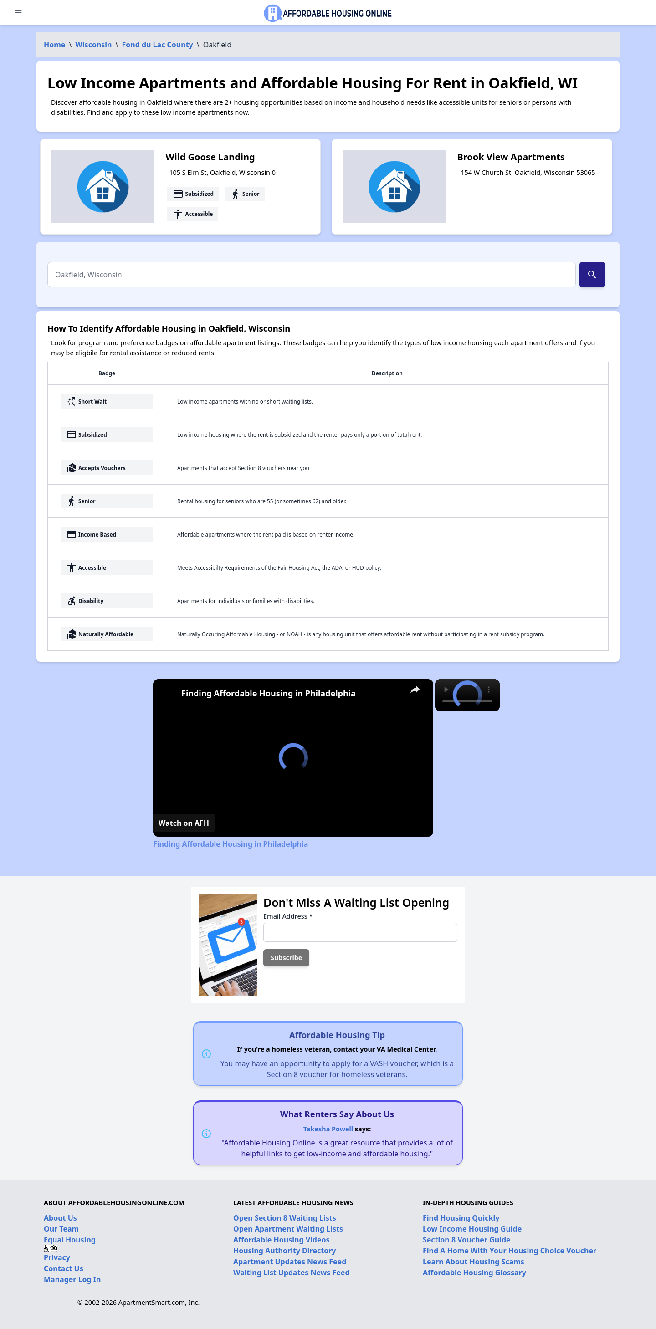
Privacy (57, 1257)
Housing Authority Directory (284, 1251)
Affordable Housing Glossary (474, 1273)
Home (54, 45)
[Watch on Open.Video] (184, 823)
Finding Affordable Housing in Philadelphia (268, 693)
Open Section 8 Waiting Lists (284, 1218)
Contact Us (63, 1268)
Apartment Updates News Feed (289, 1262)
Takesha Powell (328, 1129)
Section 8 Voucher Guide (467, 1240)
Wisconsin (93, 45)
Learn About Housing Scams (473, 1262)
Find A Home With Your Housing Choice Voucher (509, 1251)
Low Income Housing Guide (472, 1229)
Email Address (288, 916)
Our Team (61, 1229)
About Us (60, 1218)
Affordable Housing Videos (281, 1240)
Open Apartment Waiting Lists (288, 1229)
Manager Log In (72, 1279)
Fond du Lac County (157, 45)
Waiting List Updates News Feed (291, 1273)
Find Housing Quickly (461, 1218)
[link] (168, 694)
